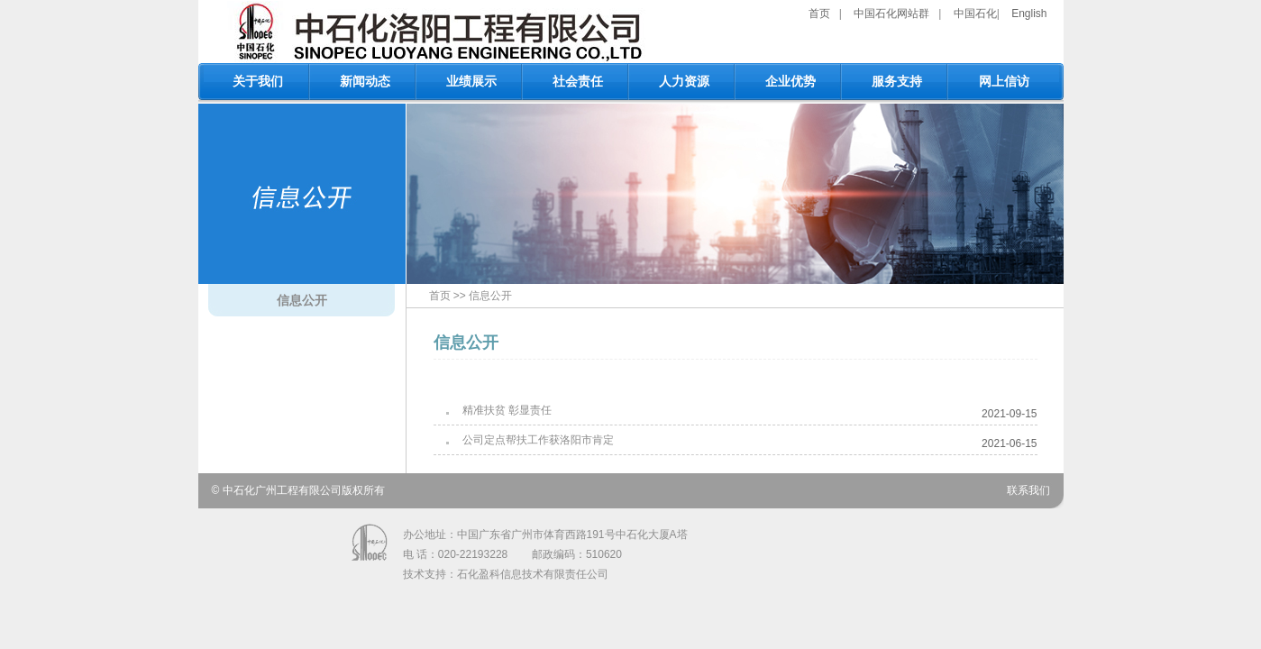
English (1028, 13)
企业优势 (790, 81)
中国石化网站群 (891, 13)
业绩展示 (471, 81)
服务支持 (897, 81)
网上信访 (1004, 81)
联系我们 (1028, 490)
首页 (819, 13)
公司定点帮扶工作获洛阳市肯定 (538, 440)
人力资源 (684, 81)
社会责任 (578, 81)
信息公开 (302, 300)
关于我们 (258, 81)
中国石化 (975, 13)
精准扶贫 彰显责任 (507, 410)
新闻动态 (365, 81)
